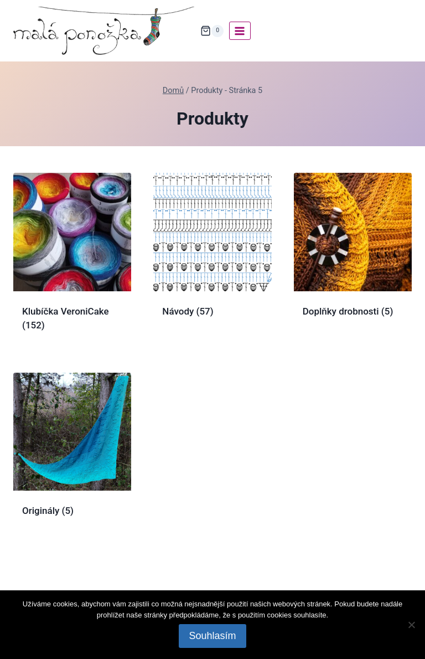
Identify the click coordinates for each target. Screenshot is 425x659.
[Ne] (411, 624)
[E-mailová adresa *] (212, 446)
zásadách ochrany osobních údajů (212, 617)
